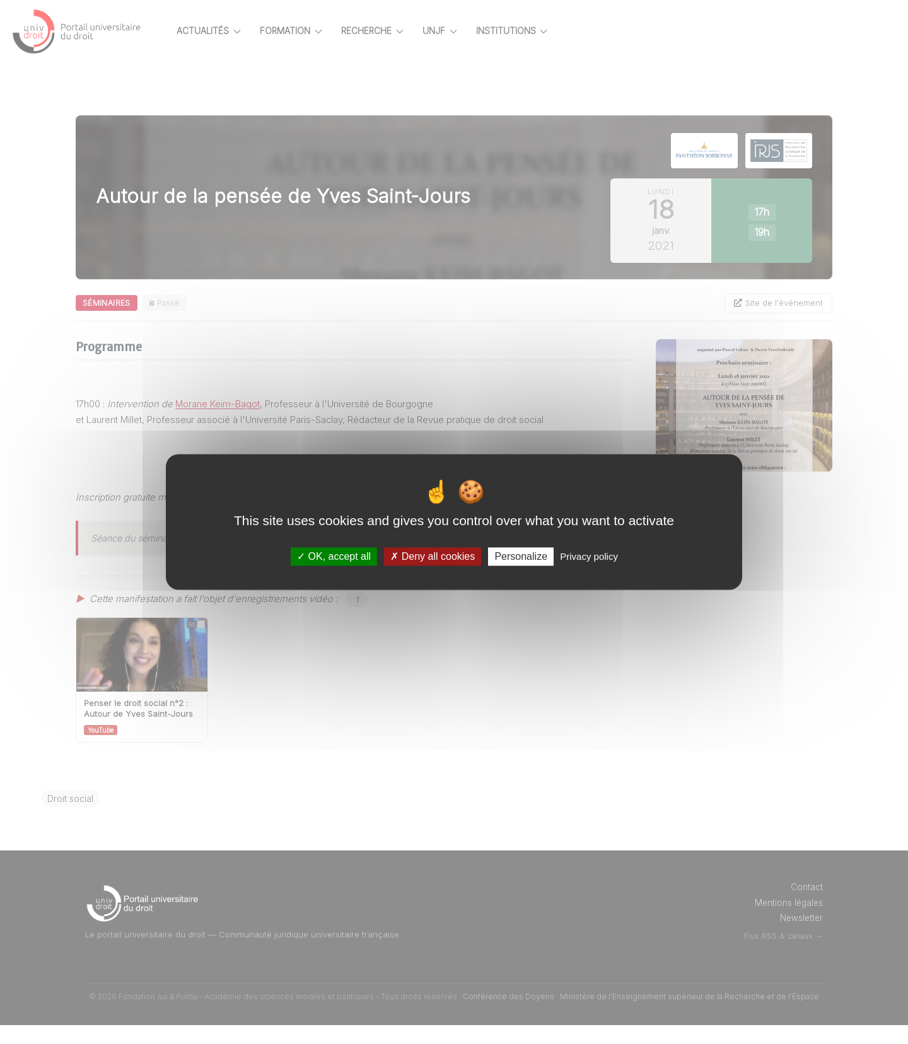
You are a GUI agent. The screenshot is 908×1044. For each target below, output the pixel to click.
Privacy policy (589, 556)
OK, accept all (334, 556)
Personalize (520, 556)
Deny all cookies (432, 556)
